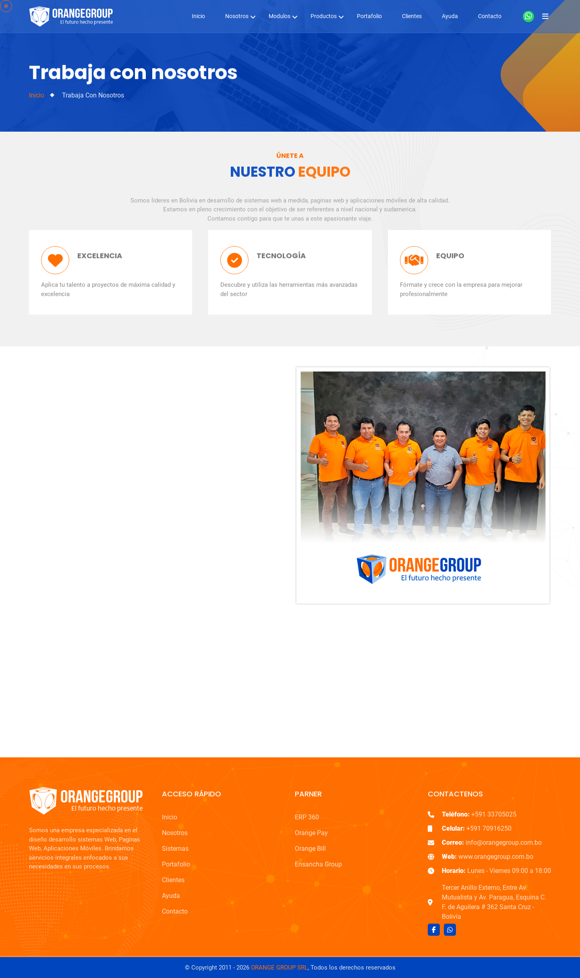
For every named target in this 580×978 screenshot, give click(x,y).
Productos (324, 16)
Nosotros (237, 16)
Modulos (279, 16)
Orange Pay (311, 833)
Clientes (412, 16)
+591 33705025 (479, 814)
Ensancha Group (318, 864)
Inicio (198, 16)
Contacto (489, 16)
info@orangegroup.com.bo (492, 842)
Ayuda (450, 16)
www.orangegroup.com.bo (487, 856)
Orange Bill (310, 848)
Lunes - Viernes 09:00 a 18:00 (496, 871)
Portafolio (369, 16)
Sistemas (175, 848)
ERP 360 (307, 817)
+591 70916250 (477, 828)
